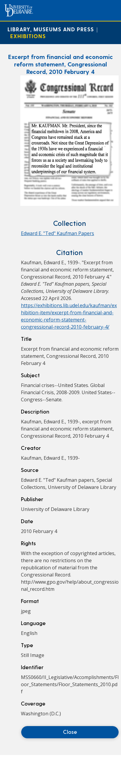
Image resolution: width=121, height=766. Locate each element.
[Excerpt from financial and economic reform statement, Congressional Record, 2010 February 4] (69, 204)
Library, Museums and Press (50, 29)
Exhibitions (28, 36)
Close (70, 731)
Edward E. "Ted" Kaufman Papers (57, 233)
